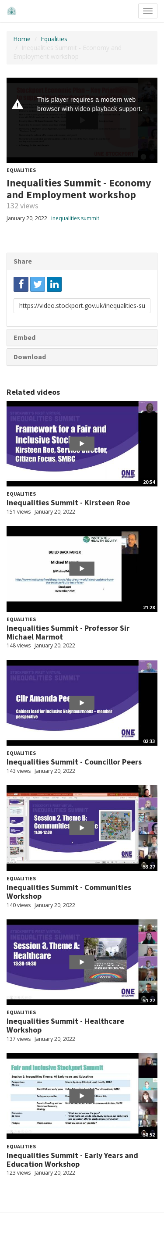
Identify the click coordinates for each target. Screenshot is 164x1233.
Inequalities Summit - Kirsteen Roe (68, 502)
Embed (24, 337)
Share (23, 261)
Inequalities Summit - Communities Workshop (69, 891)
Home (22, 39)
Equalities (54, 39)
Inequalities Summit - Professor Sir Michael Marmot (68, 632)
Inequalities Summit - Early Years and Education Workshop (72, 1159)
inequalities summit (75, 218)
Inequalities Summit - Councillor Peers (74, 762)
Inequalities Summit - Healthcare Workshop (65, 1025)
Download (30, 356)
